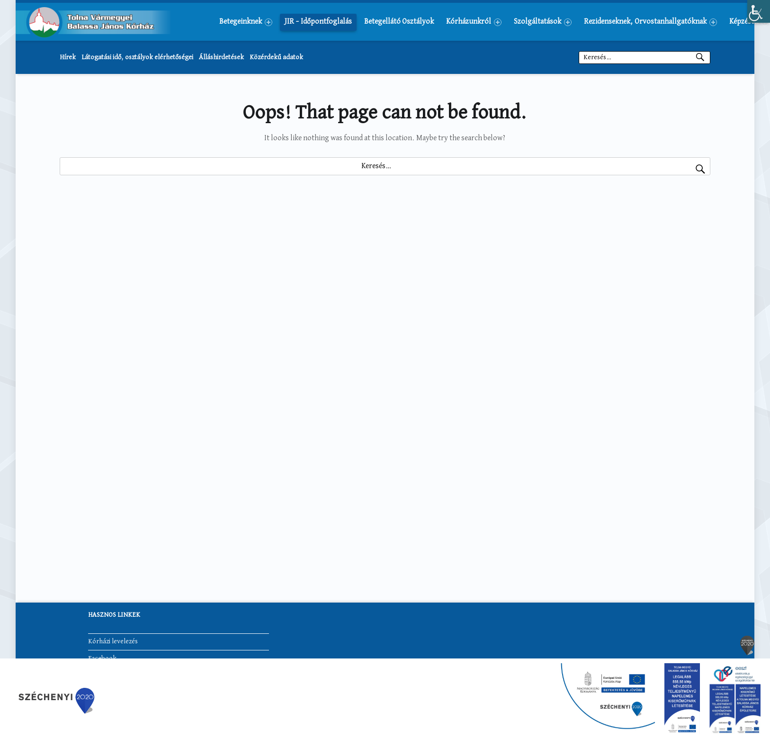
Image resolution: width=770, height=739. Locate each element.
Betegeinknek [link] (245, 22)
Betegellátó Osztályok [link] (399, 22)
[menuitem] (246, 22)
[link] (758, 11)
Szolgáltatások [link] (543, 22)
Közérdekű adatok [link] (276, 57)
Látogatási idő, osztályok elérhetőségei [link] (137, 57)
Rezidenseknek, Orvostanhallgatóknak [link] (650, 22)
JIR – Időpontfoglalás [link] (318, 22)
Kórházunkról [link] (473, 22)
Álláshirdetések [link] (221, 57)
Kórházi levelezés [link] (113, 641)
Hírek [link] (68, 57)
